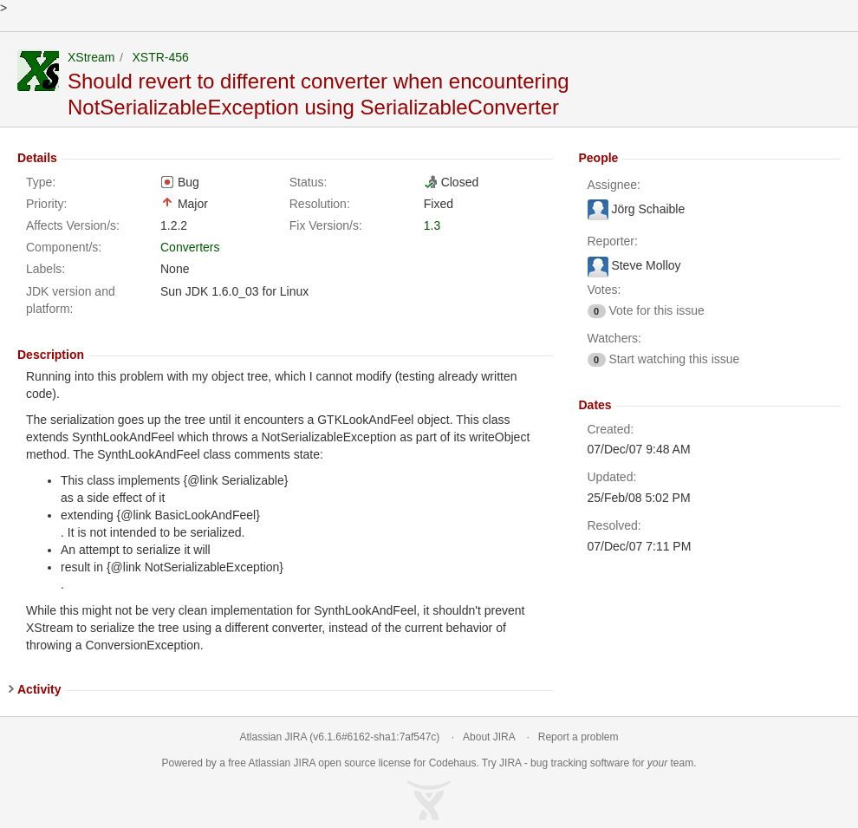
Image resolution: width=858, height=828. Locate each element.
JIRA (304, 763)
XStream (91, 57)
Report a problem (578, 737)
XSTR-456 (160, 57)
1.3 (432, 225)
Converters (189, 247)
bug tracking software (579, 763)
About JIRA (489, 737)
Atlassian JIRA (273, 737)
